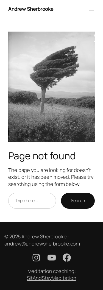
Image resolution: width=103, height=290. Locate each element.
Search (78, 200)
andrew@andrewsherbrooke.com (42, 243)
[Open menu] (91, 9)
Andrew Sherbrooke (31, 8)
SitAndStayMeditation (51, 278)
